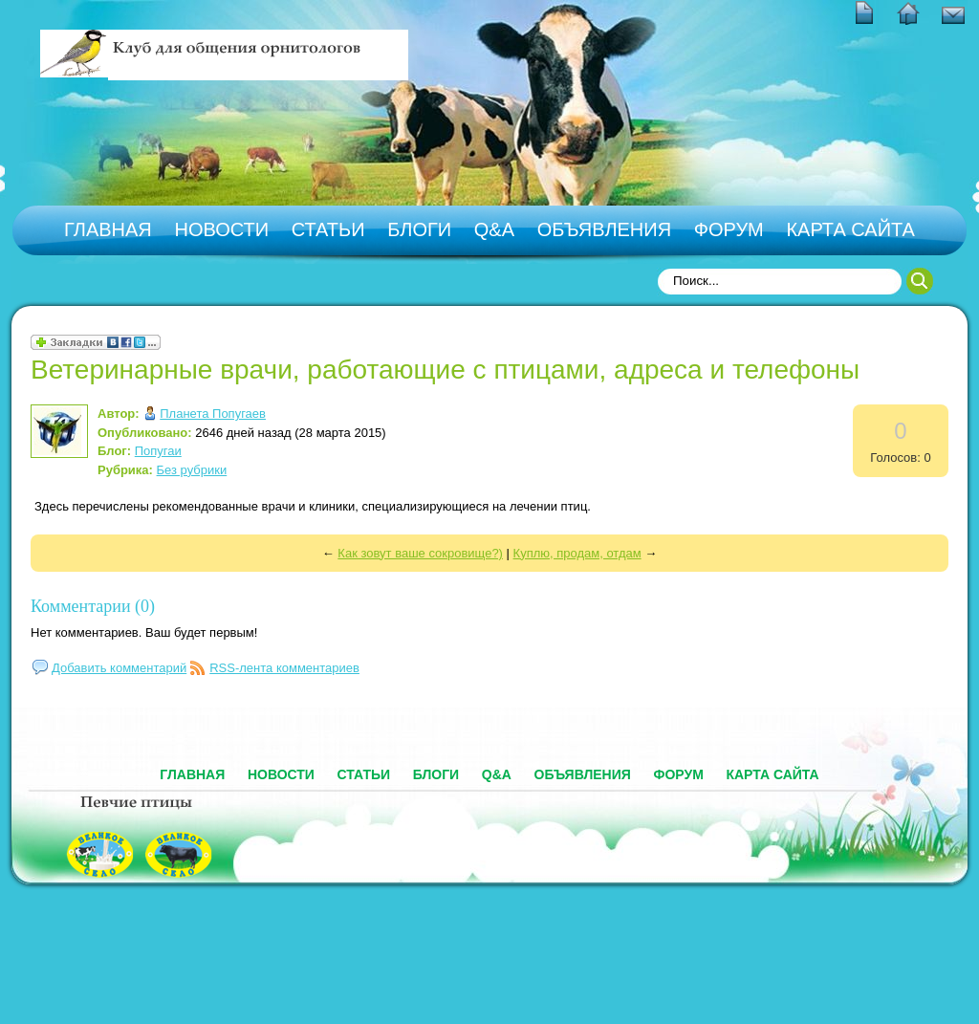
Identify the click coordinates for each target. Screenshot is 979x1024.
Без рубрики (192, 470)
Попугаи (158, 451)
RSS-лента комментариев (284, 668)
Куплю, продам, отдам (577, 553)
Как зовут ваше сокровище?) (420, 553)
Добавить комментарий (119, 668)
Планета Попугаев (213, 413)
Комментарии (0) (93, 606)
